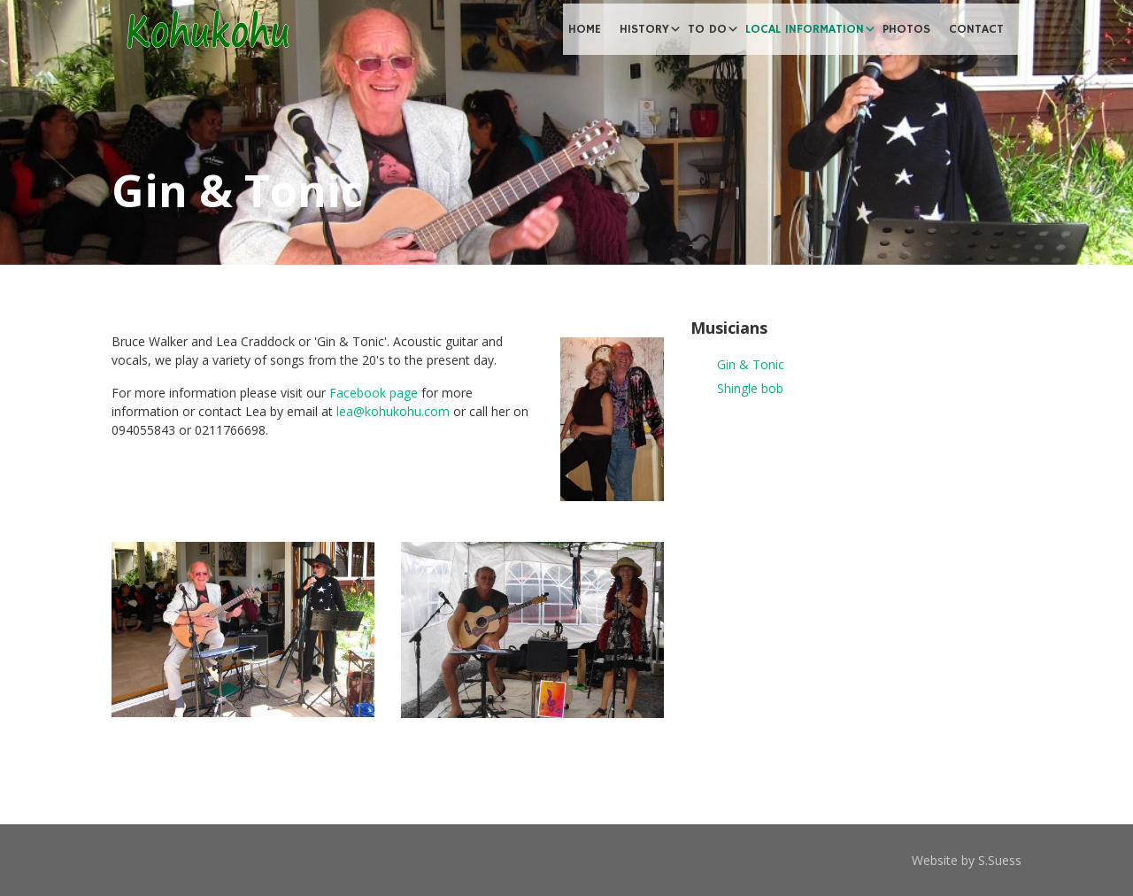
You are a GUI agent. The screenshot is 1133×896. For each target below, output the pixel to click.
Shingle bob (750, 388)
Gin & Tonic (750, 364)
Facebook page (373, 392)
